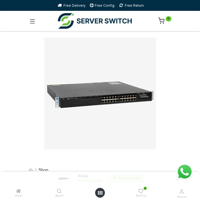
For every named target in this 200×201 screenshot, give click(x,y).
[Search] (59, 191)
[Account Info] (181, 191)
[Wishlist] (141, 191)
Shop (43, 170)
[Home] (18, 191)
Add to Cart (127, 178)
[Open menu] (100, 193)
